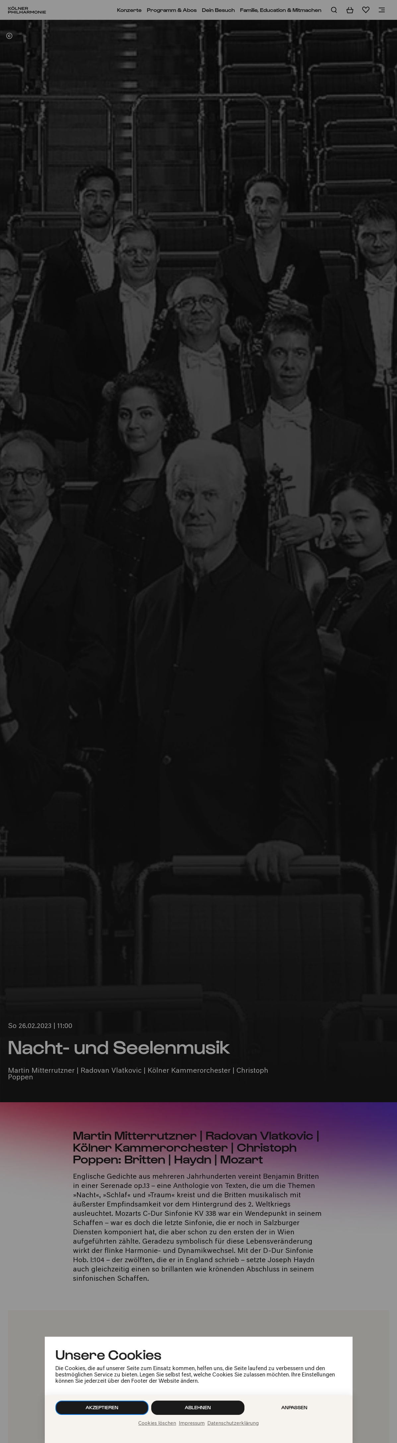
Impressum (192, 1423)
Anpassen (294, 1407)
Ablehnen (198, 1407)
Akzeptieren (102, 1407)
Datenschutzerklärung (233, 1423)
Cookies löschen (157, 1423)
